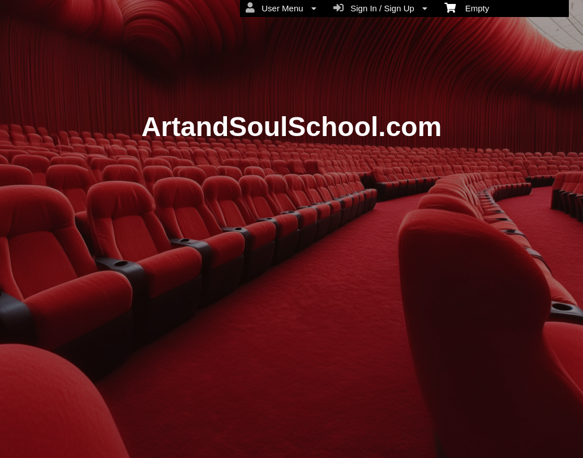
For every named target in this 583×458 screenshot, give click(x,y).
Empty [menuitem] (466, 7)
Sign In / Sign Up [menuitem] (380, 8)
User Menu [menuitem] (281, 8)
